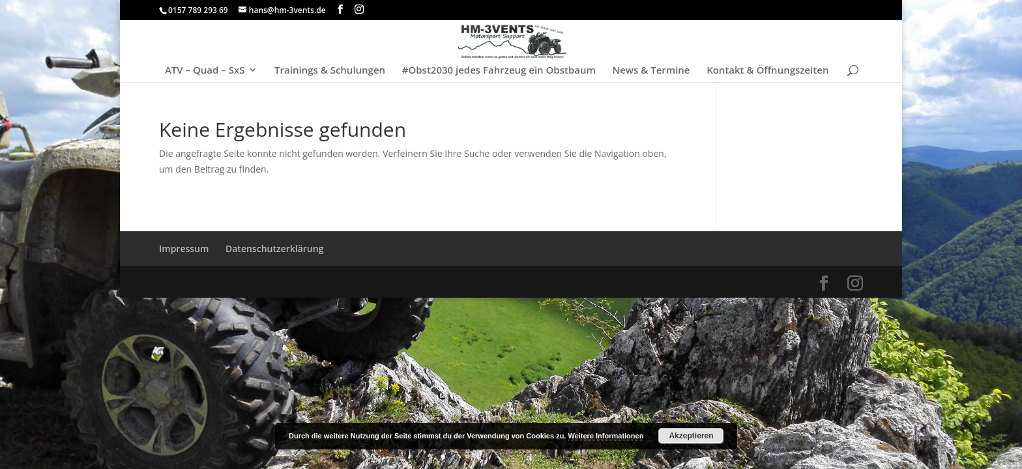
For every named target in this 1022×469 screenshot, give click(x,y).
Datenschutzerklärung (274, 248)
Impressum (184, 248)
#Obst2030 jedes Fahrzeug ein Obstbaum (499, 70)
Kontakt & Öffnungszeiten (767, 70)
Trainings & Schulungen (329, 70)
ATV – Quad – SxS (204, 70)
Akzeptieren (691, 435)
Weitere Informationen (605, 436)
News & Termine (651, 70)
